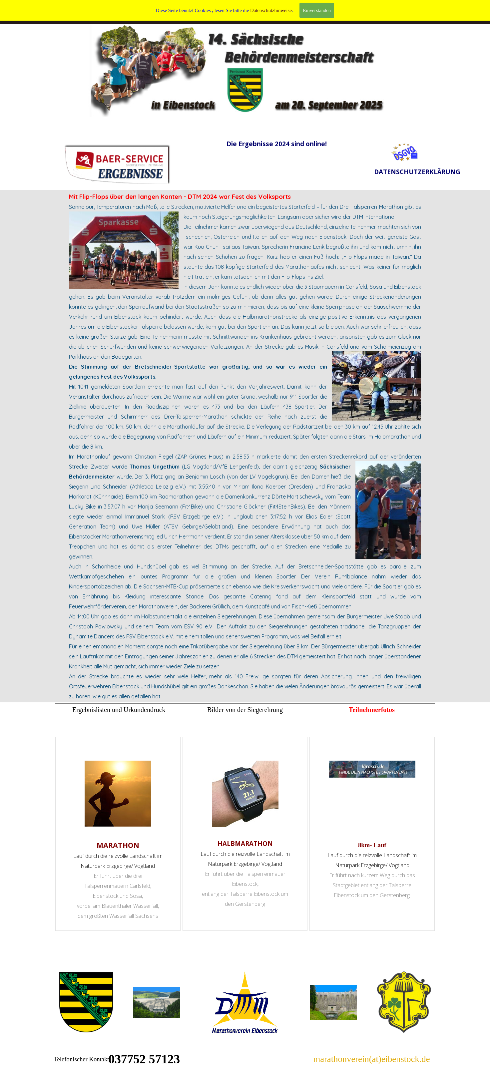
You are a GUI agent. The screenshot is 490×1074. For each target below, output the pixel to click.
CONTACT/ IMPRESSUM (272, 12)
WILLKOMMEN (164, 9)
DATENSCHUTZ (326, 9)
